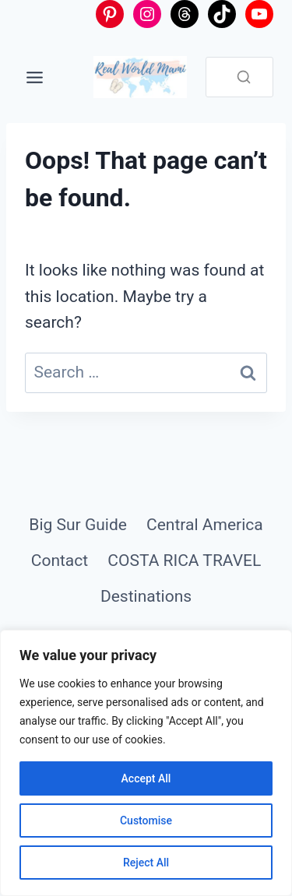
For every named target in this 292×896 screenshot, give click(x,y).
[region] (146, 763)
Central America (204, 524)
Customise (146, 820)
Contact (59, 560)
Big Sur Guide (78, 524)
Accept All (146, 778)
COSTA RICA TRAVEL (184, 560)
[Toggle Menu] (35, 77)
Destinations (146, 596)
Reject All (146, 862)
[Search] (244, 77)
